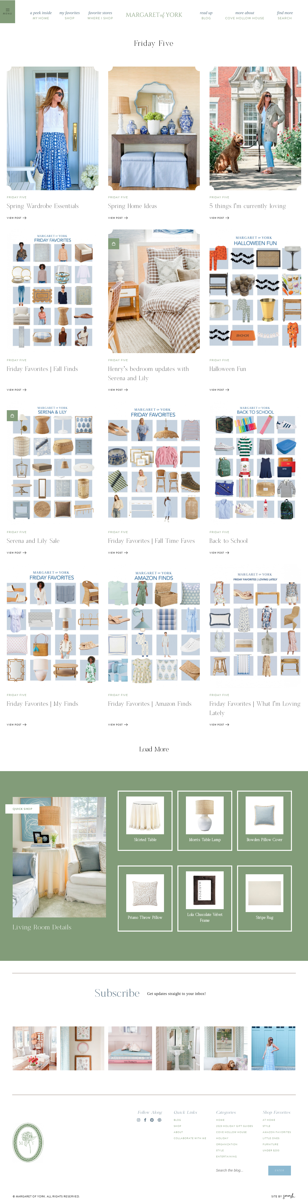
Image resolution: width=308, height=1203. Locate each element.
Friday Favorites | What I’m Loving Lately (255, 708)
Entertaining (226, 1156)
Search (285, 15)
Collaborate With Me (190, 1138)
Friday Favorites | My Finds (42, 704)
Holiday (222, 1138)
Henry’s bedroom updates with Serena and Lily (148, 374)
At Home (269, 1120)
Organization (227, 1144)
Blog (206, 15)
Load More (154, 749)
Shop (69, 15)
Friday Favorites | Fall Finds (42, 369)
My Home (41, 15)
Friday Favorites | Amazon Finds (150, 704)
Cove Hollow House (244, 15)
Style (220, 1150)
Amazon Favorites (277, 1132)
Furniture (271, 1144)
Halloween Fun (228, 369)
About (178, 1132)
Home (220, 1120)
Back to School (229, 541)
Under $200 (271, 1150)
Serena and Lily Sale (33, 541)
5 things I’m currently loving (248, 206)
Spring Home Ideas (132, 206)
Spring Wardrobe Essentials (43, 206)
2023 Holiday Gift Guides (234, 1126)
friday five (17, 197)
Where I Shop (100, 15)
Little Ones (271, 1138)
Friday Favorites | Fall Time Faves (151, 541)
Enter (279, 1170)
